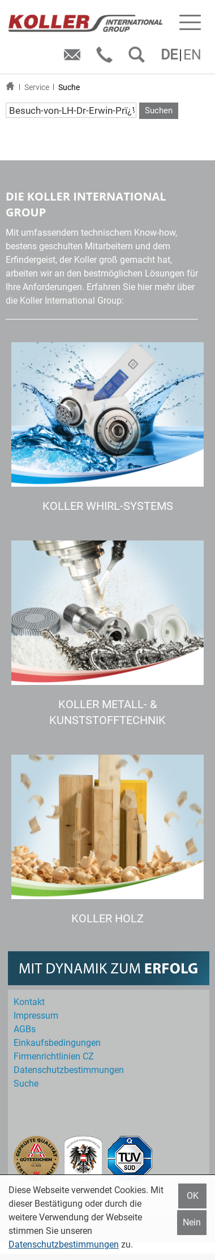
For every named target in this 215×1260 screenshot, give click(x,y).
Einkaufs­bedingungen (57, 1042)
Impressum (36, 1015)
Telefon (107, 59)
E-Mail (74, 59)
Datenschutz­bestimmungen (69, 1070)
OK (193, 1195)
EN (192, 54)
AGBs (25, 1029)
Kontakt (29, 1002)
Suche (69, 87)
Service (36, 87)
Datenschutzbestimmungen (63, 1244)
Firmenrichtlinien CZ (54, 1056)
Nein (192, 1222)
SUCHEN (139, 59)
